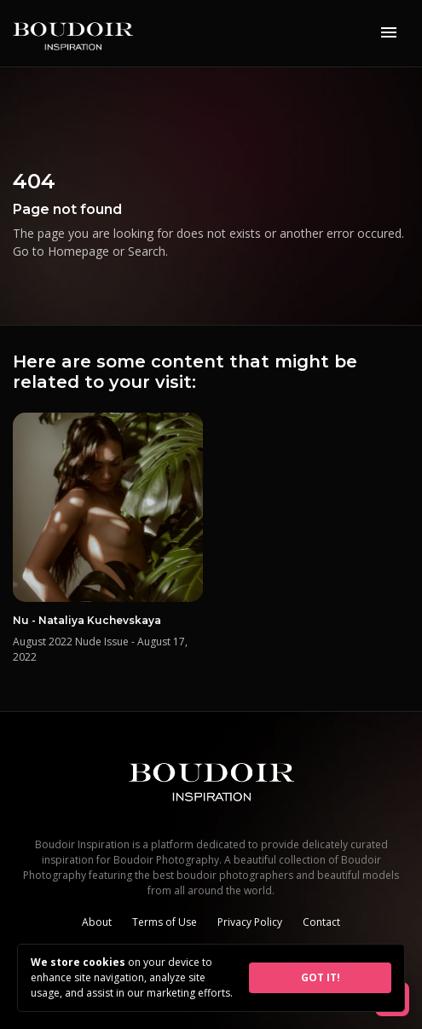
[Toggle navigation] (388, 34)
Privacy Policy (249, 922)
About (97, 922)
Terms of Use (164, 922)
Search (146, 251)
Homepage (78, 251)
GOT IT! (320, 977)
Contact (321, 922)
